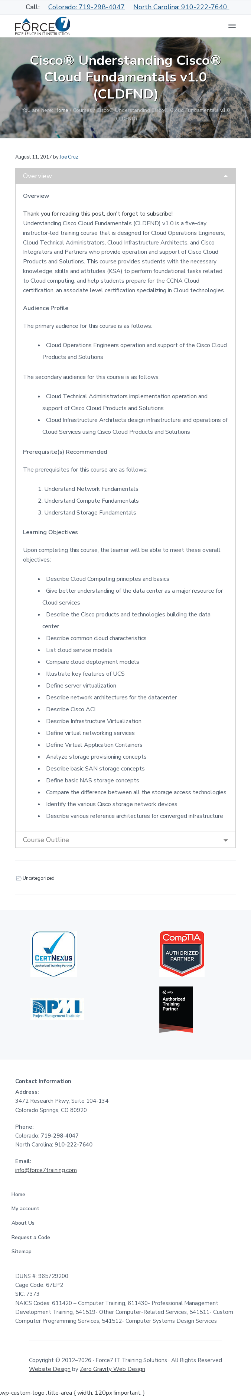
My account (28, 1208)
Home (21, 1194)
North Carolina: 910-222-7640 (181, 7)
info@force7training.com (46, 1170)
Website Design (50, 1369)
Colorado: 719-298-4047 (86, 7)
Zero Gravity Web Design (112, 1369)
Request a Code (33, 1237)
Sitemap (24, 1251)
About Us (25, 1222)
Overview (37, 176)
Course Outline (46, 839)
